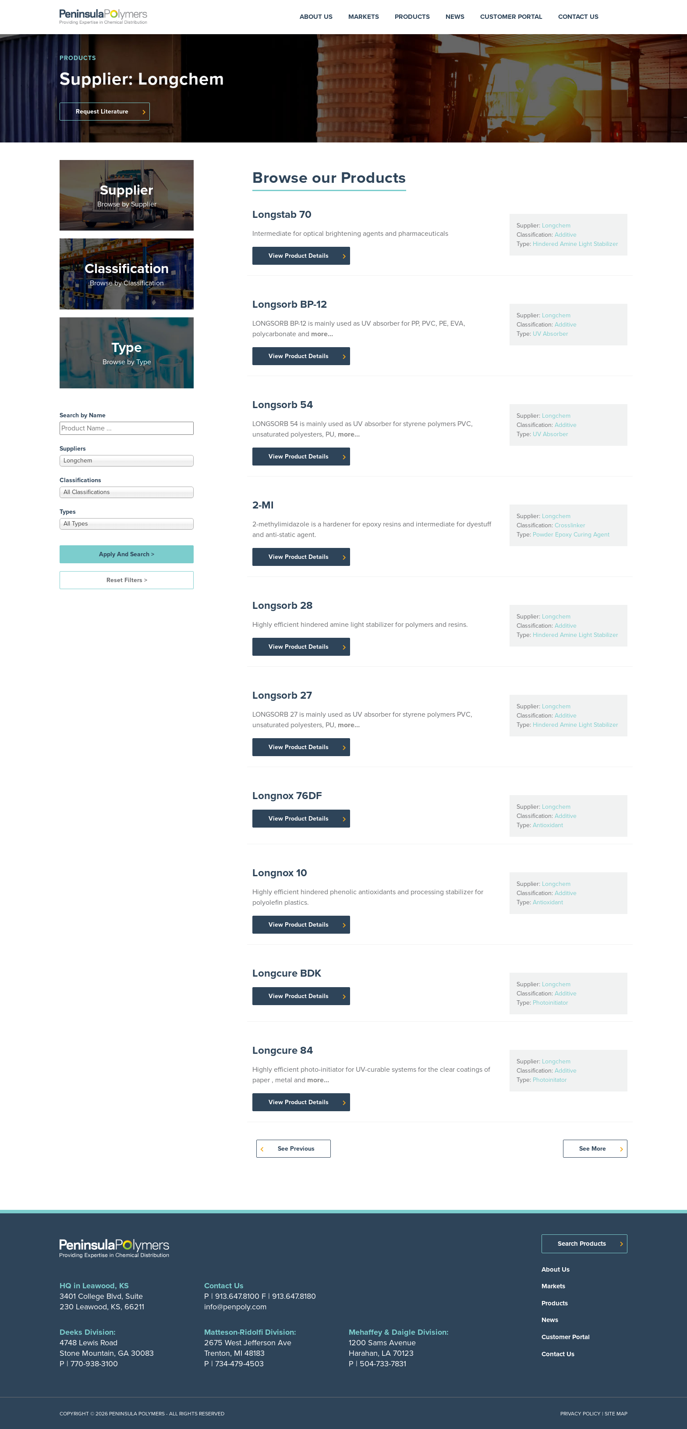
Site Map (616, 1414)
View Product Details (299, 255)
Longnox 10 (279, 873)
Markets (363, 16)
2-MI (263, 505)
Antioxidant (548, 825)
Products (412, 16)
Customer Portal (511, 16)
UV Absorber (550, 333)
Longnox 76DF (287, 795)
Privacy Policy (580, 1414)
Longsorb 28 (282, 605)
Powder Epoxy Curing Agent (571, 534)
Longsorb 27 (282, 695)
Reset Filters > (126, 580)
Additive (566, 234)
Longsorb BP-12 (289, 304)
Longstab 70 (282, 214)
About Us (316, 16)
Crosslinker (570, 525)
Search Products (582, 1243)
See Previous (296, 1148)
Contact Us (578, 16)
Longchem (556, 225)
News (455, 16)
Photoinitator (550, 1079)
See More (592, 1148)
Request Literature (102, 111)
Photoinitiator (550, 1002)
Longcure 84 (282, 1050)
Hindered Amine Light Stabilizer (575, 244)
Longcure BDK (286, 973)
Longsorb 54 (282, 404)
